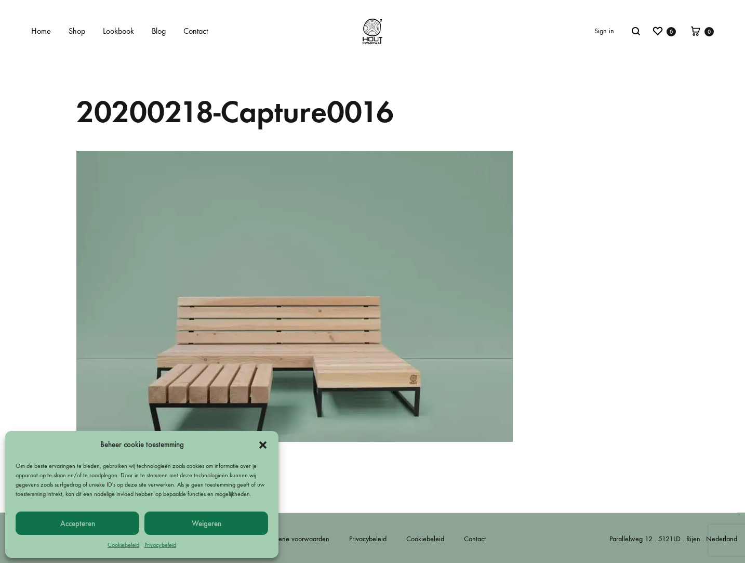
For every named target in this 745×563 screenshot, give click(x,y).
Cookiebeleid (123, 544)
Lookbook (118, 31)
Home (41, 31)
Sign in (604, 31)
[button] (263, 445)
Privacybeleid (160, 544)
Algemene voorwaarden (294, 538)
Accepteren (77, 523)
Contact (195, 31)
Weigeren (206, 523)
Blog (159, 31)
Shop (77, 31)
